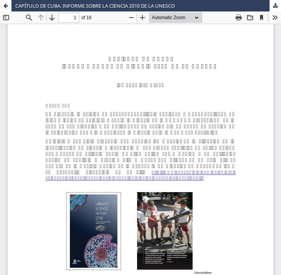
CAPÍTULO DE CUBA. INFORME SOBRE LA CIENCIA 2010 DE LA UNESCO (95, 5)
